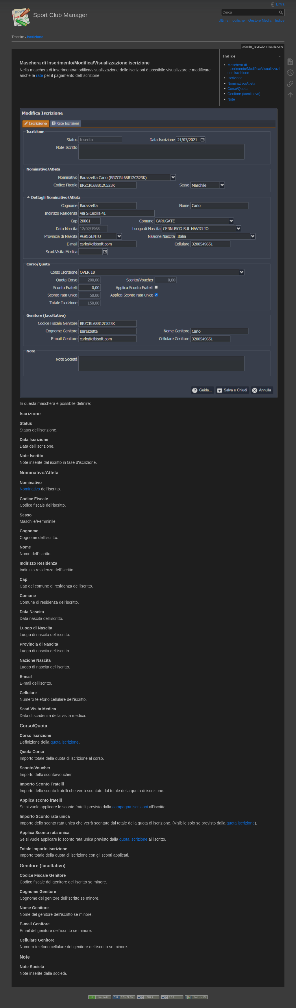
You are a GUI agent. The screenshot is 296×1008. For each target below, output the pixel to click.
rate (39, 75)
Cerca (281, 12)
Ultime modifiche (232, 20)
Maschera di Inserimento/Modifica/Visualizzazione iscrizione (253, 69)
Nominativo (30, 489)
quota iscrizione (65, 742)
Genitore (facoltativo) (243, 94)
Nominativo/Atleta (241, 83)
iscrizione (35, 37)
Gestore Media (259, 20)
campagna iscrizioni (130, 807)
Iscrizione (235, 78)
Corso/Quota (237, 89)
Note (231, 99)
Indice (279, 20)
